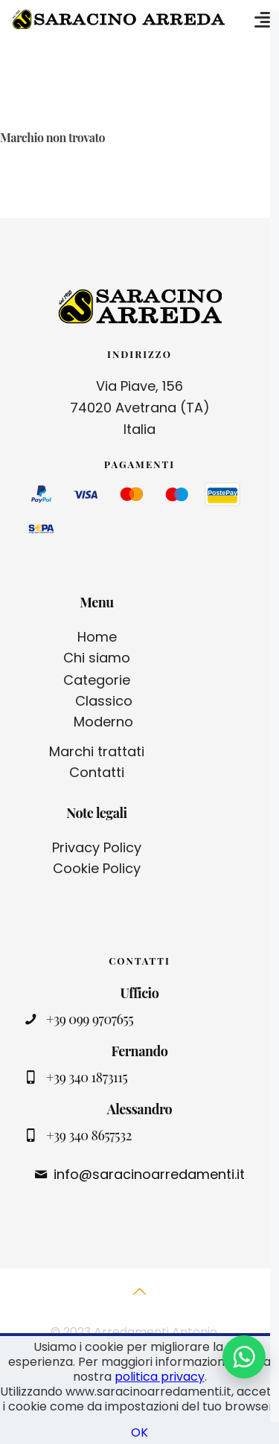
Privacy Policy (96, 847)
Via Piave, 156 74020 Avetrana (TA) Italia (140, 407)
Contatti (96, 772)
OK (139, 1432)
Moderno (103, 721)
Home (97, 636)
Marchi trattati (96, 751)
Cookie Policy (97, 868)
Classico (103, 700)
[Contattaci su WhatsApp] (244, 1356)
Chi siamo (96, 657)
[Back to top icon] (139, 1299)
